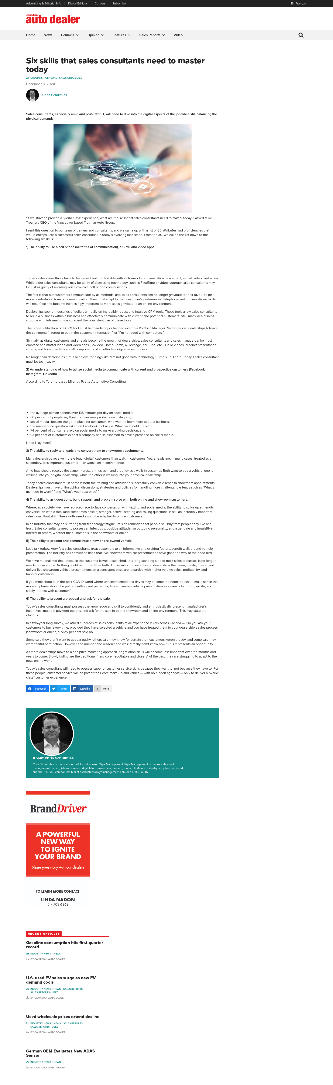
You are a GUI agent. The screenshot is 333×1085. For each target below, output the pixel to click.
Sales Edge (254, 828)
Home (30, 35)
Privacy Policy (35, 1079)
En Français (299, 3)
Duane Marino (257, 862)
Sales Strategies (70, 78)
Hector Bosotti (252, 1034)
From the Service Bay (117, 828)
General (51, 78)
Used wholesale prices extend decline (272, 286)
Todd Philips (284, 1034)
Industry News (257, 220)
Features (122, 35)
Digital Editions (78, 3)
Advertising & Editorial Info (43, 3)
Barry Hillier (250, 1053)
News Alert (178, 1034)
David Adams (251, 1014)
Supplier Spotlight (215, 1027)
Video (178, 35)
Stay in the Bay (41, 934)
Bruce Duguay (252, 1047)
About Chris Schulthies (83, 723)
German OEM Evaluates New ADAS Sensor (271, 325)
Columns (70, 35)
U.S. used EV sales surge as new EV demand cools (274, 247)
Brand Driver (212, 1021)
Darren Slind (285, 1053)
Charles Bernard (253, 1027)
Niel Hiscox (250, 1060)
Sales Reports (152, 35)
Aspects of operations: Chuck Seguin (56, 828)
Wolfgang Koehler (116, 859)
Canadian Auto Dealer (266, 225)
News (48, 35)
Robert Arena (252, 1021)
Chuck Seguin (40, 859)
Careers (100, 3)
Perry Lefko (284, 1021)
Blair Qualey (284, 1040)
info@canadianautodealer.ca (49, 1016)
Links (102, 1027)
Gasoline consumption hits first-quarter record (274, 211)
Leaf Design (298, 1079)
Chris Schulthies (54, 96)
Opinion (96, 35)
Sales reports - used (261, 259)
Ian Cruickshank (253, 1040)
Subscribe (119, 3)
